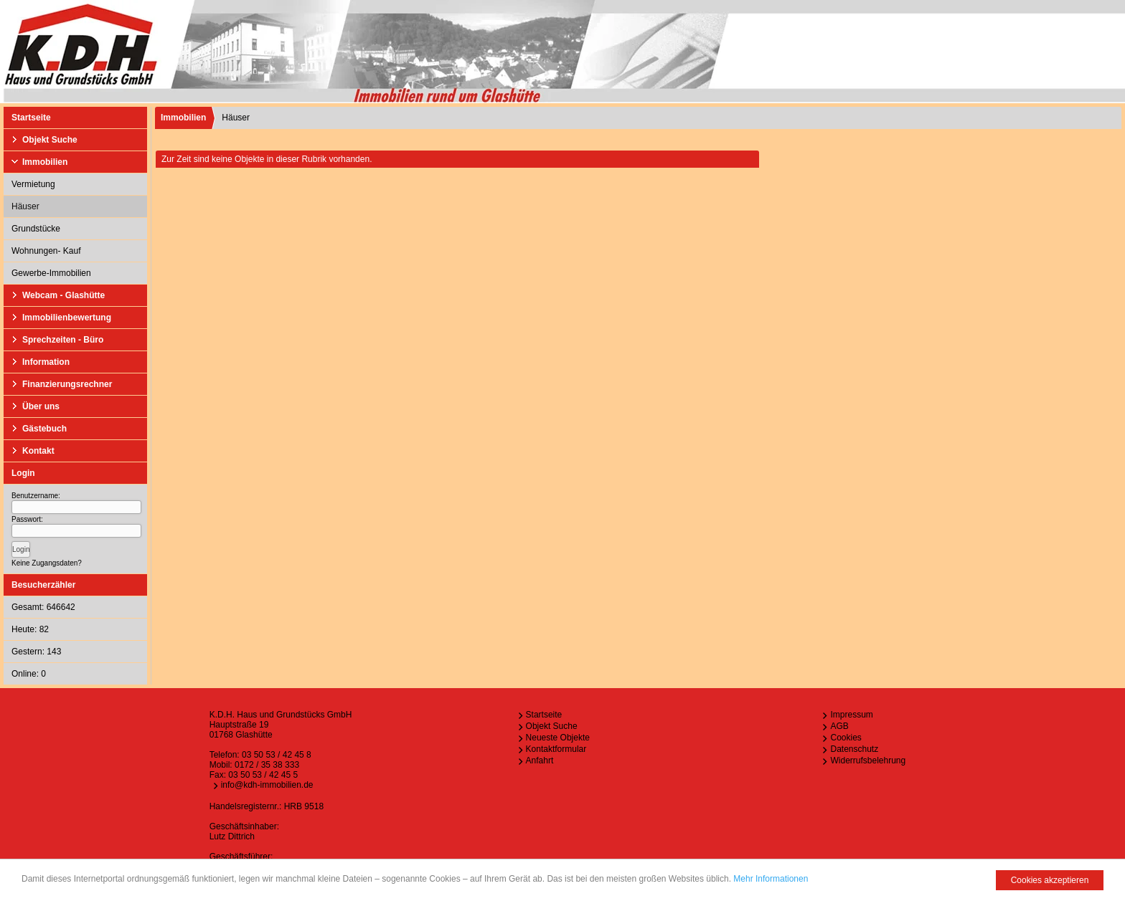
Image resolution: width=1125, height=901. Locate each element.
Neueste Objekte (558, 738)
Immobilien (44, 162)
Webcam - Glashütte (63, 295)
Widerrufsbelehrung (867, 760)
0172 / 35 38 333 (267, 765)
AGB (839, 726)
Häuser (25, 206)
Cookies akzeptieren (1050, 880)
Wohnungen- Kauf (46, 251)
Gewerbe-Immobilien (51, 273)
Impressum (851, 715)
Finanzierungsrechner (67, 384)
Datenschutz (854, 749)
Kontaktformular (556, 749)
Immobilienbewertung (66, 318)
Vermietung (33, 184)
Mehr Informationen (770, 879)
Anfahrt (540, 760)
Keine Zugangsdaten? (46, 563)
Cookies (845, 738)
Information (46, 362)
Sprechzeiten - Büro (62, 340)
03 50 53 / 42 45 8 (276, 755)
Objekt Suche (49, 140)
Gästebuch (44, 429)
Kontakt (38, 451)
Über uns (41, 406)
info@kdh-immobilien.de (267, 785)
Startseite (31, 118)
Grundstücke (35, 229)
